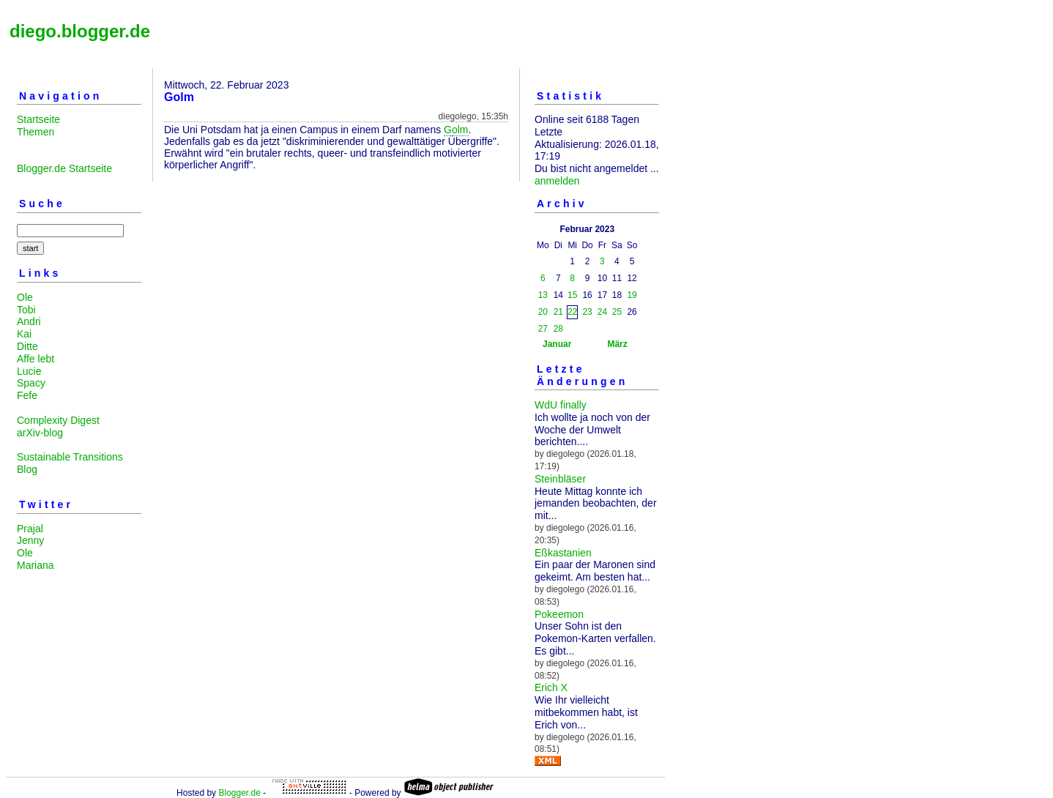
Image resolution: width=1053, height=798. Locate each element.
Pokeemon (559, 614)
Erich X (551, 687)
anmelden (557, 181)
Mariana (35, 565)
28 (558, 329)
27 (543, 329)
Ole (25, 297)
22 (572, 312)
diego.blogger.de (80, 31)
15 (572, 295)
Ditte (27, 346)
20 (543, 312)
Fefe (27, 395)
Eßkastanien (563, 553)
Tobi (26, 310)
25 (617, 312)
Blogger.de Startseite (64, 168)
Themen (35, 132)
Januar (557, 344)
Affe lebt (35, 359)
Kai (24, 334)
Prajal (30, 528)
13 (543, 295)
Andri (29, 321)
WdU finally (561, 405)
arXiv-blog (40, 433)
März (617, 344)
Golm (456, 129)
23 (587, 312)
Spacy (31, 383)
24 (602, 312)
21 (558, 312)
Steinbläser (560, 479)
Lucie (29, 371)
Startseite (38, 119)
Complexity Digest (58, 420)
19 (631, 295)
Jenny (30, 540)
